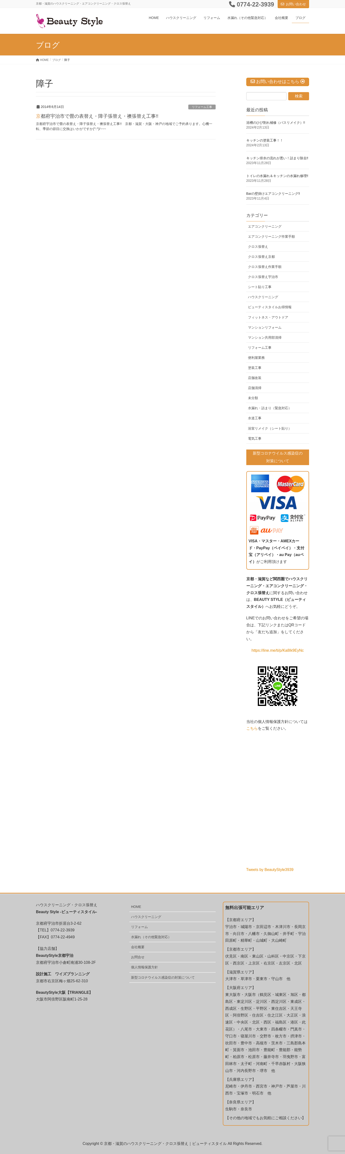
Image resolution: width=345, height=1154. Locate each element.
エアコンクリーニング (265, 226)
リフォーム (139, 927)
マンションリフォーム (265, 327)
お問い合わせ (296, 4)
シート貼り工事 (259, 287)
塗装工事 (254, 368)
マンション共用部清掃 (265, 337)
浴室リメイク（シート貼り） (270, 428)
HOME (136, 906)
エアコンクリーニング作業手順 (271, 236)
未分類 (253, 398)
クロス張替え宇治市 (263, 277)
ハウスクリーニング (263, 297)
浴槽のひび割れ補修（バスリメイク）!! (275, 122)
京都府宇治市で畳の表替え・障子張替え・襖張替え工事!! (97, 116)
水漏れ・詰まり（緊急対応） (270, 408)
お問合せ (137, 957)
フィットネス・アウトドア (268, 317)
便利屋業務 (256, 358)
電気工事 (254, 438)
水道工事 (254, 418)
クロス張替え (258, 247)
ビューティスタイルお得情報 (270, 307)
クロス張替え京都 (261, 257)
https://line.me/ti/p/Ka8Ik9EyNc (278, 650)
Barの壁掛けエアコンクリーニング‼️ (273, 193)
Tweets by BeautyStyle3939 (269, 869)
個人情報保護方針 (144, 967)
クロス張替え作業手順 (265, 267)
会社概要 (137, 947)
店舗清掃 (254, 388)
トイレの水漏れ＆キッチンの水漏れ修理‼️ (277, 176)
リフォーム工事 (202, 107)
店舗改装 (254, 378)
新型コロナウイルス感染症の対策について (163, 977)
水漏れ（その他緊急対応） (151, 937)
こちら (252, 728)
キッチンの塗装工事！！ (264, 140)
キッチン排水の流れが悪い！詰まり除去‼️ (277, 158)
